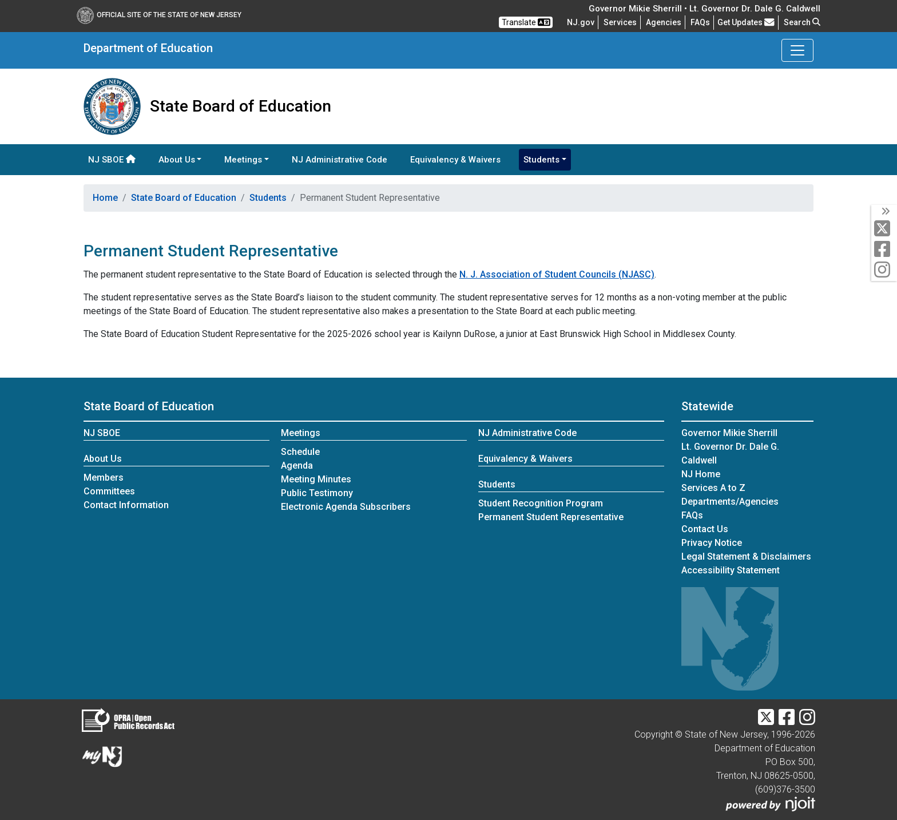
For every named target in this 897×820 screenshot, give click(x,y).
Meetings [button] (243, 160)
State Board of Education (183, 197)
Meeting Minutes (316, 479)
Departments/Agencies (730, 501)
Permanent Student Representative (551, 517)
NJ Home (700, 474)
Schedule (300, 451)
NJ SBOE (112, 160)
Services (620, 22)
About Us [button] (176, 160)
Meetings (300, 432)
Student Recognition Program (540, 503)
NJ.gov (580, 22)
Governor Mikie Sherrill (729, 432)
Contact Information (126, 505)
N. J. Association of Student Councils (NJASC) (556, 274)
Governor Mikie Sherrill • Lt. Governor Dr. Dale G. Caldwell (704, 8)
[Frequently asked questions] (700, 22)
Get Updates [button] (746, 22)
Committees (109, 491)
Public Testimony (317, 493)
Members (104, 477)
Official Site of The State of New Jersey (159, 15)
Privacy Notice (711, 542)
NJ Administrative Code (339, 160)
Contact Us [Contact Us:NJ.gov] (704, 529)
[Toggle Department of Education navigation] (797, 50)
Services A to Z (713, 487)
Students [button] (541, 160)
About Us (103, 458)
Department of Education (148, 48)
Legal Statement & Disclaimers (746, 556)
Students (268, 197)
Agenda (297, 465)
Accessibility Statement (730, 570)
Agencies (663, 22)
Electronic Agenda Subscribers (346, 506)
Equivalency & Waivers (455, 160)
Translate (526, 22)
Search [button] (802, 22)
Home (105, 197)
